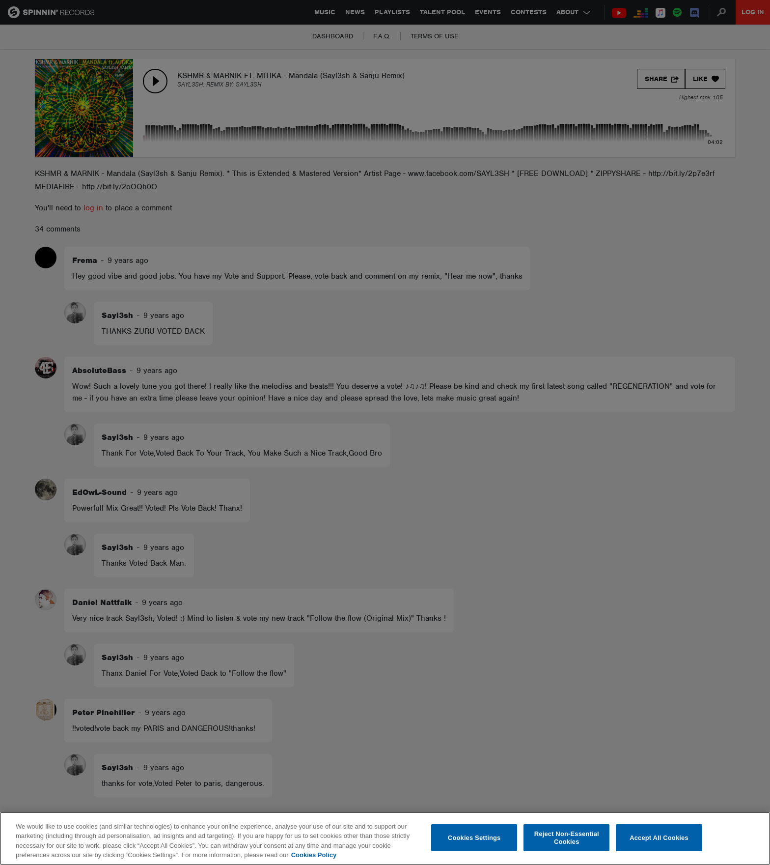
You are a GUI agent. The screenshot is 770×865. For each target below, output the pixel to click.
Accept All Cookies (659, 837)
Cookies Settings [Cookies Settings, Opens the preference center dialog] (474, 837)
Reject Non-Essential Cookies (566, 837)
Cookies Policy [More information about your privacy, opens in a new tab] (313, 855)
